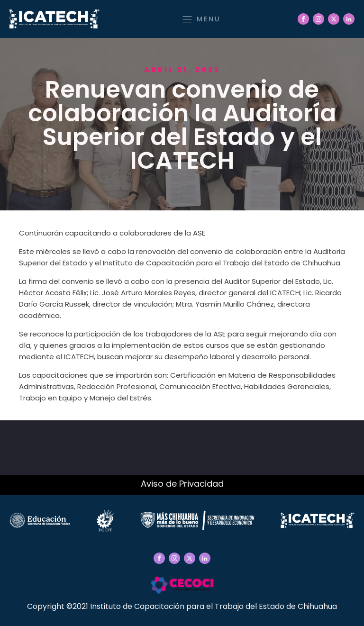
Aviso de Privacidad (182, 484)
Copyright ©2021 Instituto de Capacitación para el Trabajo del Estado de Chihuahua (182, 606)
